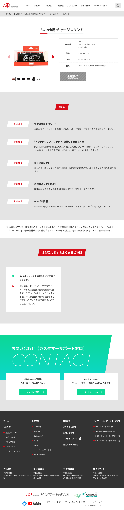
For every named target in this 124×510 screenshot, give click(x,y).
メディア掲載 (10, 442)
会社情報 (61, 6)
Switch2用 (37, 426)
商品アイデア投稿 (70, 444)
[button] (53, 56)
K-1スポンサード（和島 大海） (106, 440)
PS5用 (36, 440)
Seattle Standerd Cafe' (103, 431)
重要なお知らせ (11, 432)
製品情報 (49, 6)
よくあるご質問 (72, 6)
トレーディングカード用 (42, 450)
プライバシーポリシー (54, 502)
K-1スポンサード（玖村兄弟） (106, 436)
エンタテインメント (12, 451)
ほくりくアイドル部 (102, 426)
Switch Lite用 (38, 436)
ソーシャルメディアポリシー (76, 502)
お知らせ (37, 6)
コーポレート (10, 446)
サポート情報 (10, 437)
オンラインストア (70, 438)
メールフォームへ (91, 392)
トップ (28, 6)
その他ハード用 (39, 454)
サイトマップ (97, 502)
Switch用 (37, 431)
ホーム (6, 420)
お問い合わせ (85, 6)
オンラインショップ (100, 6)
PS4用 (36, 445)
